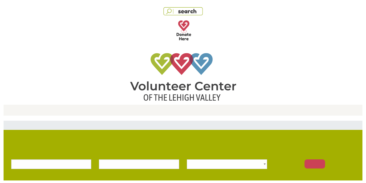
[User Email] (183, 73)
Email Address (122, 65)
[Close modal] (252, 24)
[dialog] (183, 71)
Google (136, 42)
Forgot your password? (239, 88)
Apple (234, 42)
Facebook (185, 42)
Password (118, 88)
